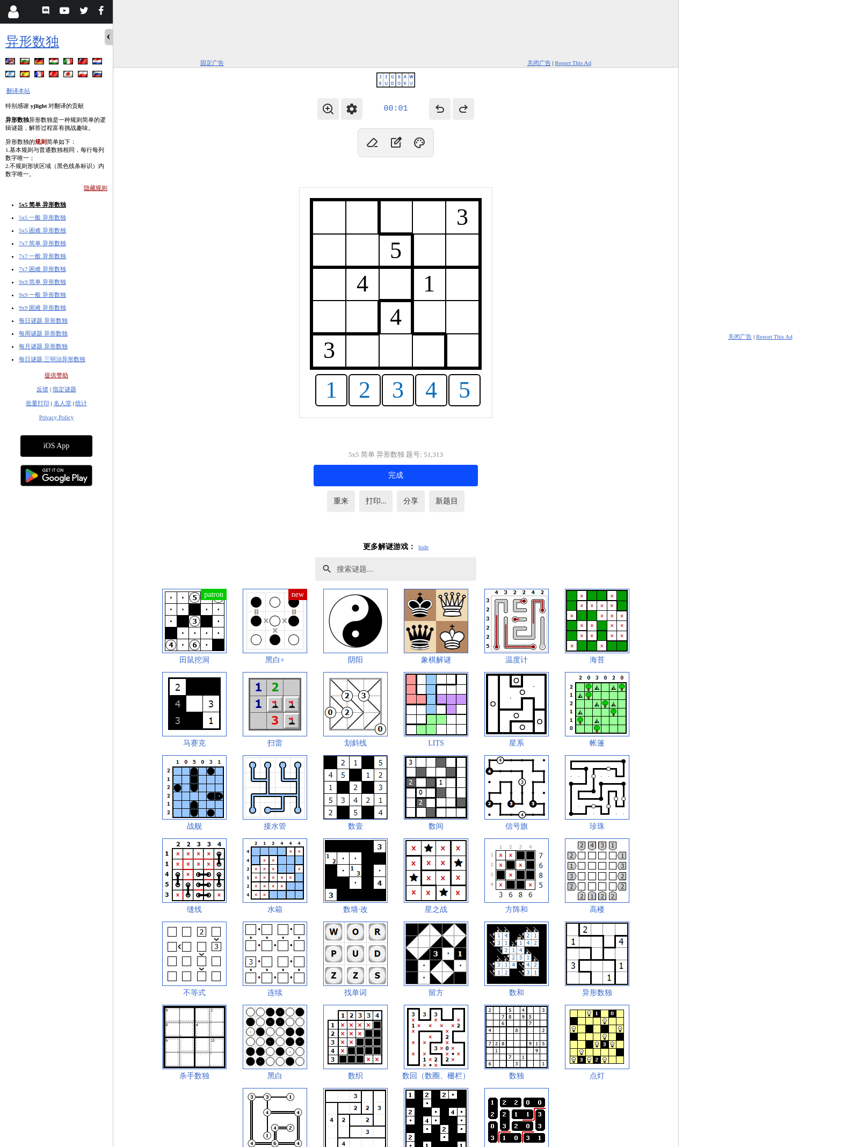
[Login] (13, 12)
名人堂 (62, 403)
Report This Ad (573, 63)
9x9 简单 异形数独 (42, 282)
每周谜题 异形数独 (43, 333)
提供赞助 (56, 375)
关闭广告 (539, 63)
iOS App (56, 446)
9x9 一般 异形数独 (42, 294)
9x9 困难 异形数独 (42, 307)
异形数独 (32, 41)
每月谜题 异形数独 (43, 346)
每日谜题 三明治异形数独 (52, 359)
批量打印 (37, 403)
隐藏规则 (95, 188)
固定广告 (212, 63)
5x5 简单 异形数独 (42, 204)
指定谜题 (64, 389)
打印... (376, 501)
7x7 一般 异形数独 (42, 256)
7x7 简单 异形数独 (42, 243)
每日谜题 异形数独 (43, 320)
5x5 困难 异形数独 (42, 230)
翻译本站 (18, 90)
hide (423, 547)
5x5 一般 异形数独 (42, 217)
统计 (81, 403)
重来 (341, 501)
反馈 (42, 389)
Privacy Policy (56, 417)
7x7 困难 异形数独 (42, 269)
